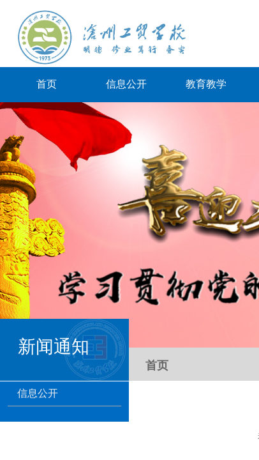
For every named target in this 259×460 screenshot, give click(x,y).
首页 (46, 84)
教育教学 (206, 84)
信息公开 (126, 84)
